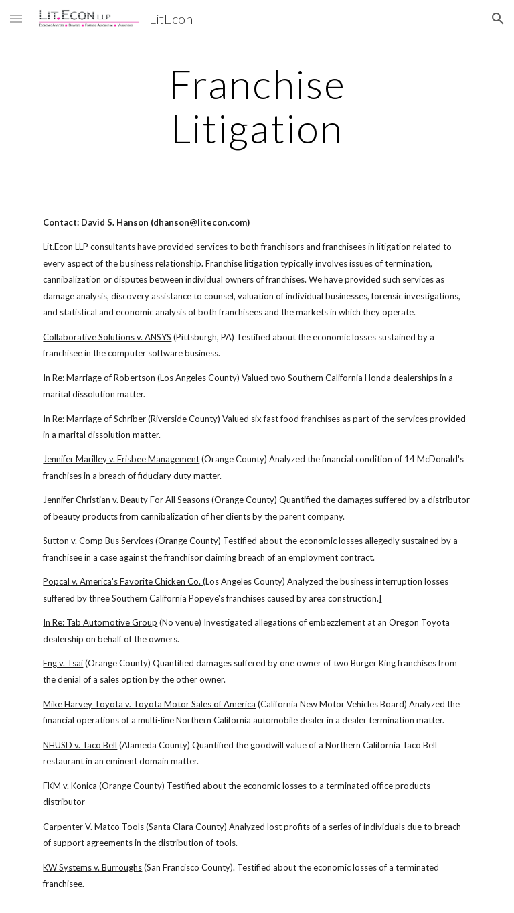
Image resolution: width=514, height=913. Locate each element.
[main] (256, 105)
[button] (16, 18)
